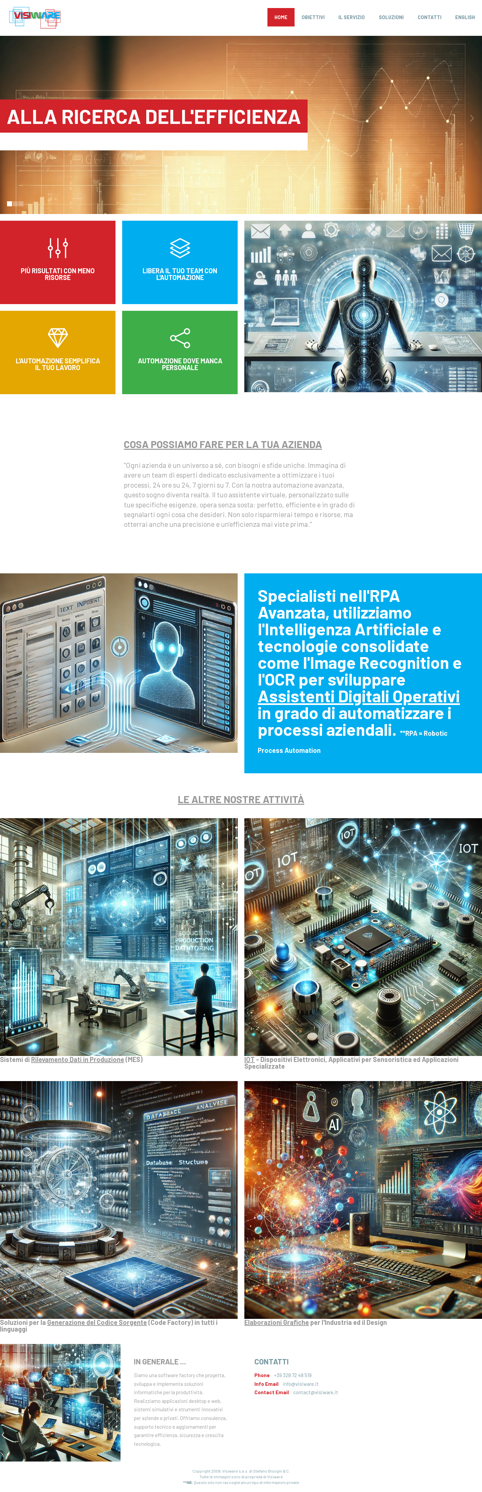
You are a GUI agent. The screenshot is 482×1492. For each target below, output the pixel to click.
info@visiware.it (301, 1384)
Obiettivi (313, 17)
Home (281, 17)
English (465, 17)
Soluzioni (391, 17)
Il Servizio (351, 17)
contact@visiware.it (315, 1392)
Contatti (429, 17)
